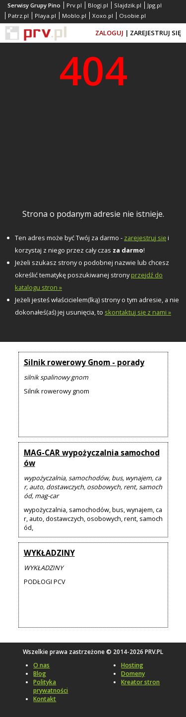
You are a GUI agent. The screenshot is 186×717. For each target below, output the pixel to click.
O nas (41, 665)
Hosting (132, 665)
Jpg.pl (154, 5)
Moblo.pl (74, 15)
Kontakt (44, 699)
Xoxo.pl (102, 15)
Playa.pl (45, 15)
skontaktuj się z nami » (138, 312)
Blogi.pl (98, 5)
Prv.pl (74, 5)
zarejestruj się (145, 237)
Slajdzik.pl (127, 5)
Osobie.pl (132, 15)
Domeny (133, 673)
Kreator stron (140, 682)
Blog (39, 673)
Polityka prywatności (50, 686)
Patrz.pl (18, 15)
